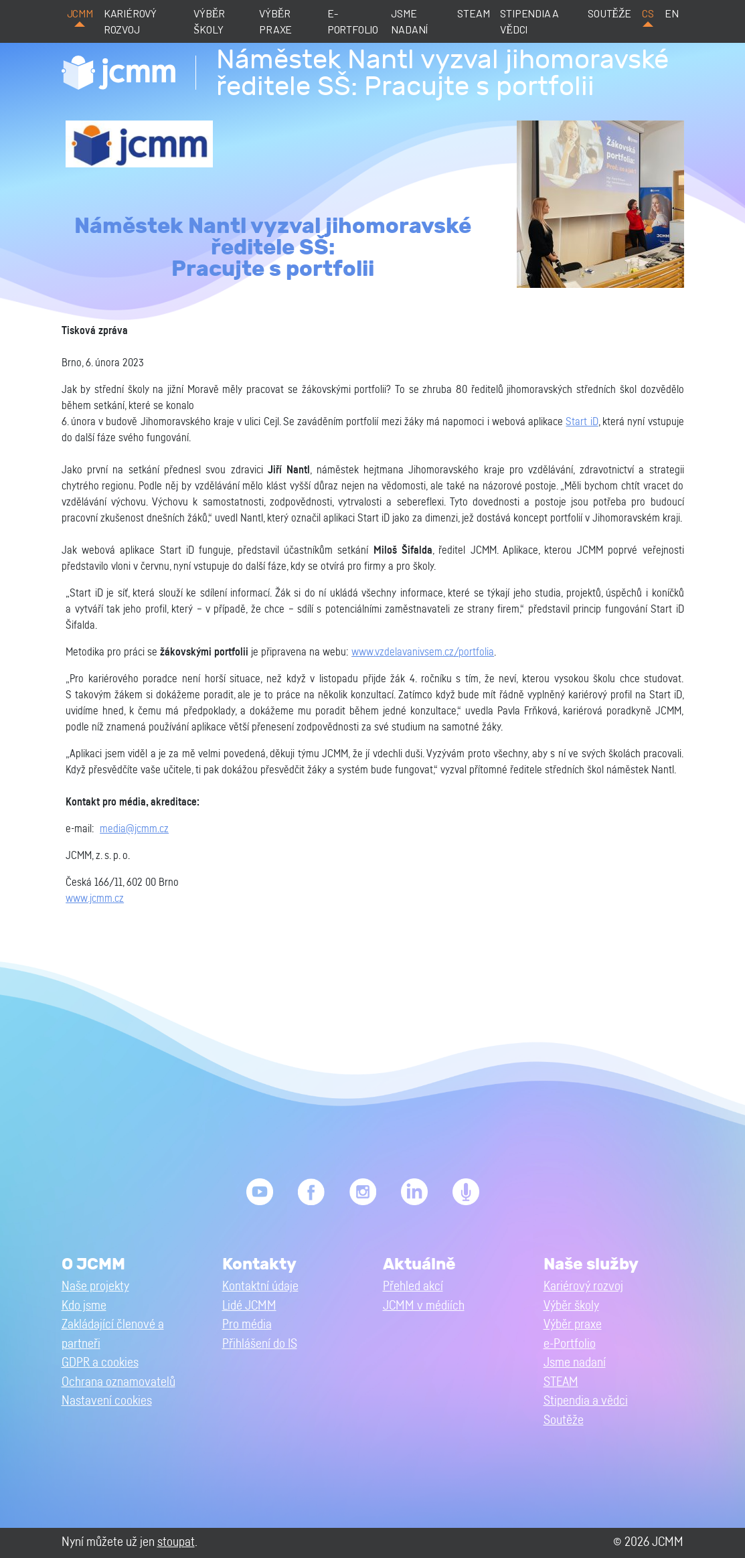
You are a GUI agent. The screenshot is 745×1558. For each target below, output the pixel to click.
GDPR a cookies (100, 1362)
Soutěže (609, 13)
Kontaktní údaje (260, 1286)
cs (648, 13)
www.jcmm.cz (95, 898)
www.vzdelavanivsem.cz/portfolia (422, 652)
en (672, 13)
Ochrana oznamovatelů (118, 1382)
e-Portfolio (352, 21)
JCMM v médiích (424, 1306)
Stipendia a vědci (529, 21)
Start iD (582, 421)
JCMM (80, 13)
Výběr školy (209, 21)
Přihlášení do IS (259, 1344)
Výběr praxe (275, 21)
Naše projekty (95, 1286)
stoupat (176, 1542)
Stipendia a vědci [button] (586, 1401)
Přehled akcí (413, 1286)
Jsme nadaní (409, 21)
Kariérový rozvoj (130, 21)
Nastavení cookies (107, 1401)
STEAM (473, 13)
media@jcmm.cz (134, 829)
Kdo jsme (84, 1306)
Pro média (247, 1324)
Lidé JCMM (249, 1306)
